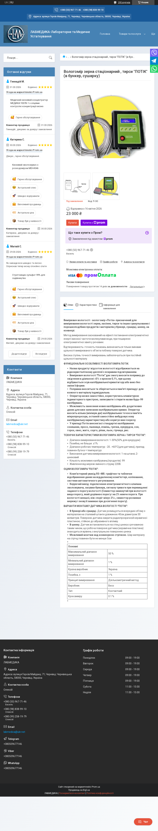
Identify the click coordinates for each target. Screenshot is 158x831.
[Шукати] (50, 58)
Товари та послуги (130, 33)
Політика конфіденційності (100, 793)
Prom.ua (96, 787)
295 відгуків (124, 2)
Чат (143, 821)
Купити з (94, 222)
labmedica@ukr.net (17, 424)
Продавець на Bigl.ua (79, 790)
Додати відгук (19, 353)
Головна (105, 33)
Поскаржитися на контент (72, 793)
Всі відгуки (41, 353)
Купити (72, 222)
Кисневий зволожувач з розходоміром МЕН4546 (25, 166)
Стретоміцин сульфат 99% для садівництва (28, 276)
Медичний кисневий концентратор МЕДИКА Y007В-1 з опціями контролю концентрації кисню (29, 103)
